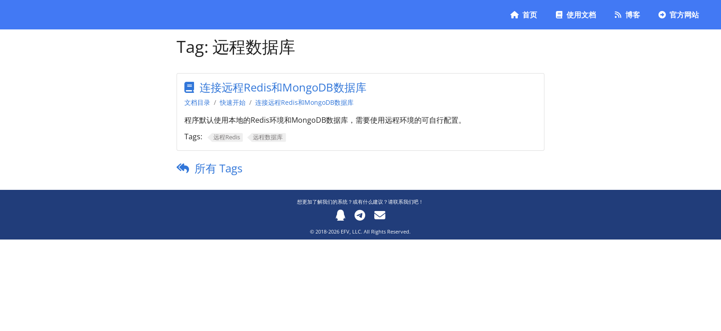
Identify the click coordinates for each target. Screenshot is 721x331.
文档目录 (197, 102)
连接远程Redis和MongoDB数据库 (283, 87)
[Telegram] (360, 215)
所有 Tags (218, 168)
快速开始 (233, 102)
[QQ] (340, 215)
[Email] (379, 215)
